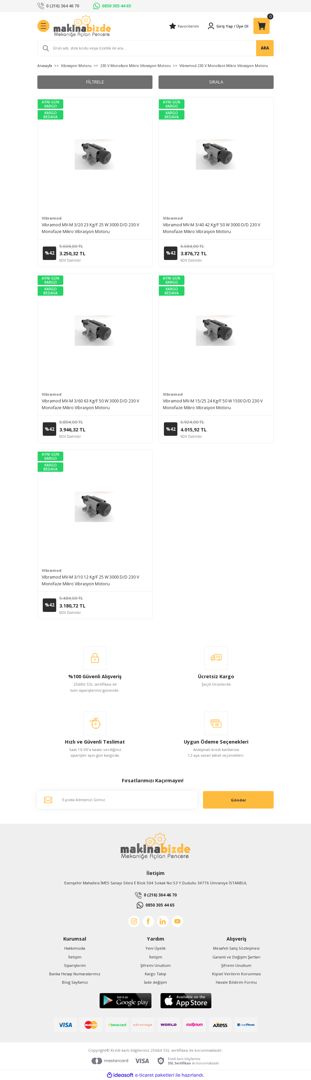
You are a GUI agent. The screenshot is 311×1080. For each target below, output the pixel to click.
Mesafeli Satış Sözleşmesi (236, 948)
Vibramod (52, 218)
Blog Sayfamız (75, 982)
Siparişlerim (75, 965)
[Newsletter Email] (117, 800)
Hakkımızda (74, 948)
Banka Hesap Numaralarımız (74, 973)
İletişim (74, 956)
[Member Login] (220, 26)
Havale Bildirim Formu (236, 982)
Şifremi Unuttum (155, 965)
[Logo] (82, 26)
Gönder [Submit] (238, 800)
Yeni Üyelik (155, 948)
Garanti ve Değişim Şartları (236, 956)
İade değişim (155, 982)
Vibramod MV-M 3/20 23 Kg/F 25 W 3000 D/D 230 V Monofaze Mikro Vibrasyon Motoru (90, 228)
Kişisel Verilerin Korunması (236, 973)
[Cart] (261, 26)
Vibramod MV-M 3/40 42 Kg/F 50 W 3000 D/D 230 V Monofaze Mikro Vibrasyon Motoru (211, 228)
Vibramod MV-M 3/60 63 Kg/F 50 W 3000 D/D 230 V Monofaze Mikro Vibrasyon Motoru (90, 404)
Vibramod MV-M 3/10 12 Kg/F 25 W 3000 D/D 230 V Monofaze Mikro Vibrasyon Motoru (90, 580)
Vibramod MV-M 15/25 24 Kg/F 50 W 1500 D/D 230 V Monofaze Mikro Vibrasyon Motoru (213, 404)
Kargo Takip (155, 973)
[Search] (155, 48)
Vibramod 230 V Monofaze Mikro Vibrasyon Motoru (223, 65)
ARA (265, 48)
